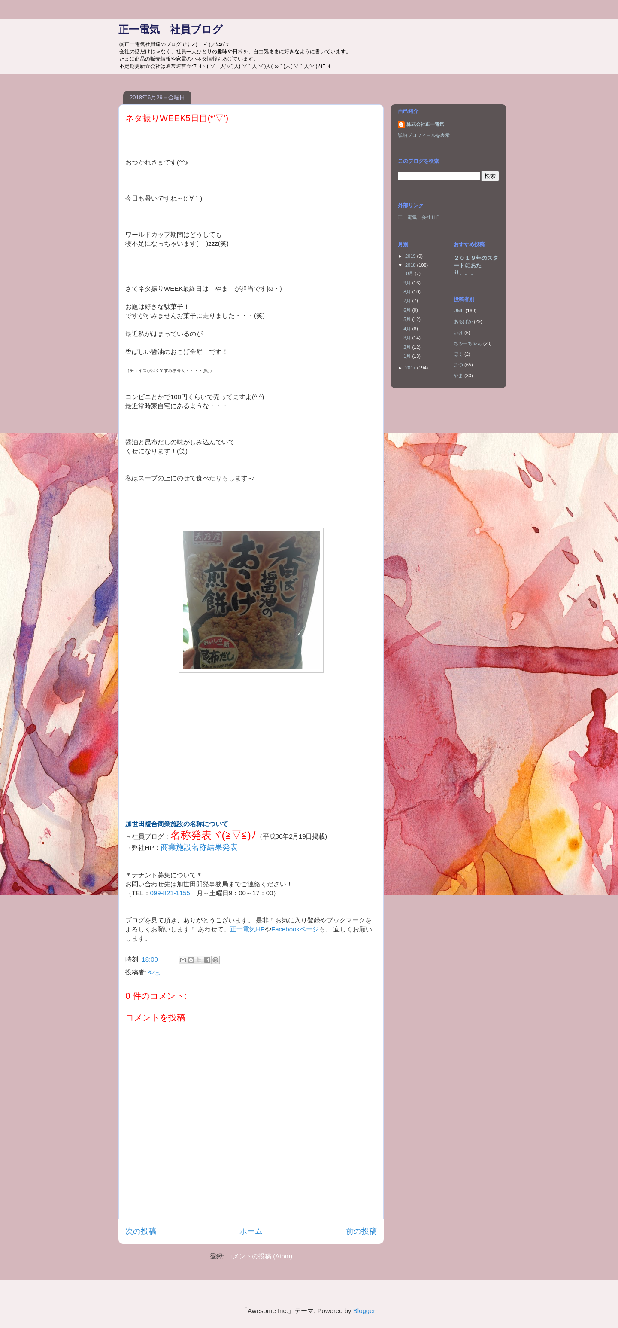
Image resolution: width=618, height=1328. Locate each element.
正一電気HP (247, 929)
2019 (411, 256)
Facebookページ (295, 929)
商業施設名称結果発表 (199, 847)
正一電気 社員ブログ (170, 29)
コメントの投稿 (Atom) (259, 1256)
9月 (407, 282)
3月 (407, 337)
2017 (411, 367)
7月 (407, 300)
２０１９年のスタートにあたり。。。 (476, 265)
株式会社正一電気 (425, 124)
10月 (409, 273)
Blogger (364, 1310)
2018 (411, 265)
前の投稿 (361, 1231)
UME (459, 310)
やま (154, 972)
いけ (458, 332)
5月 (407, 319)
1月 (407, 356)
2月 (407, 347)
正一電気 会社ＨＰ (419, 217)
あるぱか (463, 321)
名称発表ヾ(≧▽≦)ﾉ (213, 835)
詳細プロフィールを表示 (424, 135)
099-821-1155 (170, 893)
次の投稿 (140, 1231)
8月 (407, 291)
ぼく (458, 354)
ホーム (251, 1231)
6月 (407, 310)
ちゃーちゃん (468, 343)
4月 (407, 328)
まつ (458, 364)
